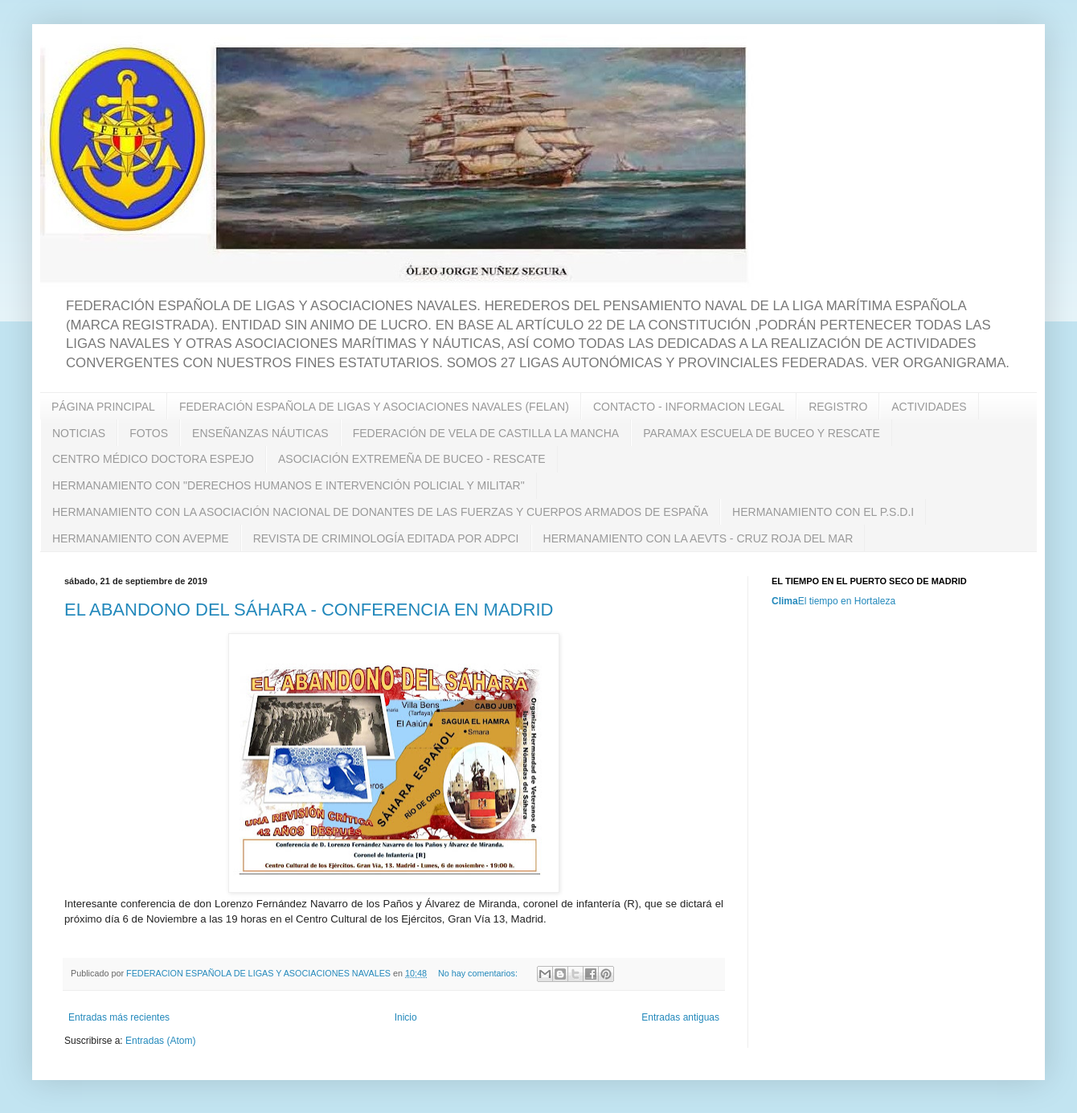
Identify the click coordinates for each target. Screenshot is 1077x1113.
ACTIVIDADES (928, 406)
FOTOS (148, 433)
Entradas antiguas (680, 1017)
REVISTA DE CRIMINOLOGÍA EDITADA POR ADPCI (386, 538)
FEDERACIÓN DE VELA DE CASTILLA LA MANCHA (486, 433)
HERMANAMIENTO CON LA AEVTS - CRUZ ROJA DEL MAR (698, 538)
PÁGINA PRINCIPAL (103, 406)
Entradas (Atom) (160, 1040)
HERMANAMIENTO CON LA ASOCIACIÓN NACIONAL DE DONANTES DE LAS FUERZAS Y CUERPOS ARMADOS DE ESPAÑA (380, 511)
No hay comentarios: (479, 973)
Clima (785, 601)
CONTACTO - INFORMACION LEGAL (688, 406)
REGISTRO (838, 406)
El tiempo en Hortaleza (846, 601)
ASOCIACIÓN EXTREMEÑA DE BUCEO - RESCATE (412, 458)
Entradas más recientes (119, 1017)
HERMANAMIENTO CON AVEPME (140, 538)
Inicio (406, 1017)
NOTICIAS (78, 433)
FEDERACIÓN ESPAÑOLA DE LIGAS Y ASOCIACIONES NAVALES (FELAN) (374, 406)
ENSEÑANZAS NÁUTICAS (260, 433)
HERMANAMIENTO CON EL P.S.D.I (823, 511)
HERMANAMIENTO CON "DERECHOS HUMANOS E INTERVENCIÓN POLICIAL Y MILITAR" (288, 485)
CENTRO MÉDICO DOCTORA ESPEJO (153, 458)
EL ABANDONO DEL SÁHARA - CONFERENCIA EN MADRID (308, 609)
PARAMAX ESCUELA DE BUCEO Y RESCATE (761, 433)
